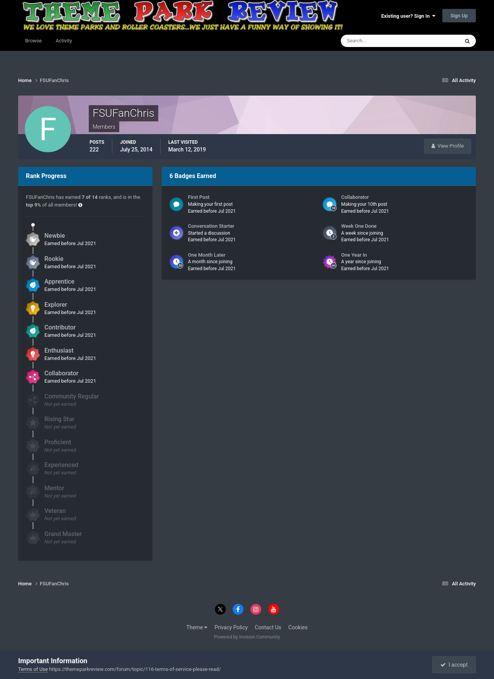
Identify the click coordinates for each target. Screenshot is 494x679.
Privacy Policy (231, 627)
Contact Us (268, 627)
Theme (197, 627)
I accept (453, 665)
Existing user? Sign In (408, 16)
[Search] (376, 41)
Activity (64, 41)
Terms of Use (33, 669)
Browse (33, 41)
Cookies (298, 627)
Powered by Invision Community (247, 637)
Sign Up (459, 15)
